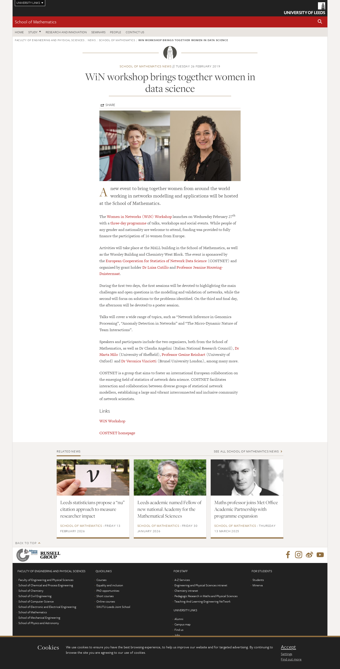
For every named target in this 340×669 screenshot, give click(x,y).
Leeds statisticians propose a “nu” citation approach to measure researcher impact (92, 509)
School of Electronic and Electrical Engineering (47, 607)
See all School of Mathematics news (246, 451)
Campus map (182, 624)
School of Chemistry (30, 590)
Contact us (135, 32)
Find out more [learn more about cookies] (291, 659)
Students (258, 580)
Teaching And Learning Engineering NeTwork (202, 601)
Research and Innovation (66, 32)
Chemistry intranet (186, 590)
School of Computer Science (36, 601)
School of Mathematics (35, 22)
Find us (178, 629)
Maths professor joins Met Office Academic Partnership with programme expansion (246, 509)
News (92, 40)
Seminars (98, 32)
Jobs (177, 635)
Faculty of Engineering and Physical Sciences (50, 40)
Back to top (25, 543)
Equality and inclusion (109, 585)
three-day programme (128, 223)
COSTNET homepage (117, 433)
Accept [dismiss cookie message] (288, 647)
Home (19, 32)
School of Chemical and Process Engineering (45, 585)
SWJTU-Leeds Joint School (113, 607)
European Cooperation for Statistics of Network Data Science (156, 261)
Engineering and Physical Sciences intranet (200, 585)
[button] (320, 22)
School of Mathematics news (146, 66)
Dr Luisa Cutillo (155, 267)
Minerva (258, 585)
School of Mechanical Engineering (39, 617)
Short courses (105, 596)
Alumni (178, 619)
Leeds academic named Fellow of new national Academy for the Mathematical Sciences (169, 509)
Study (33, 32)
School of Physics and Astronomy (38, 623)
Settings (286, 653)
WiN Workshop (112, 421)
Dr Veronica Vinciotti (139, 361)
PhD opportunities (107, 590)
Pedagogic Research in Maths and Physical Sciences (205, 596)
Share (110, 104)
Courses (101, 580)
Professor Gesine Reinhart (183, 354)
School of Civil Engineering (34, 596)
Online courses (105, 601)
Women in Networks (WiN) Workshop (139, 216)
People (115, 32)
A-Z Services (182, 580)
